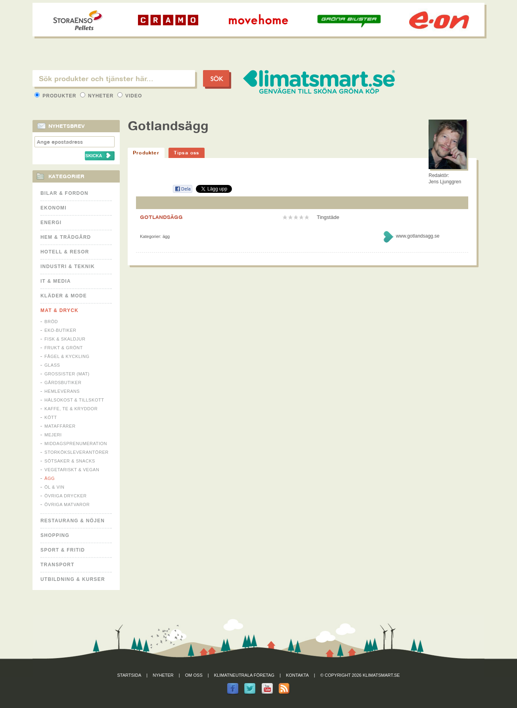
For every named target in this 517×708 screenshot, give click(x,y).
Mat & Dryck (59, 310)
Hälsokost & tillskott (74, 400)
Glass (52, 365)
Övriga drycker (65, 495)
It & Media (55, 281)
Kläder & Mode (63, 296)
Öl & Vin (54, 487)
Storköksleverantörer (76, 452)
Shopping (54, 535)
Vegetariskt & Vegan (71, 469)
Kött (50, 417)
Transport (57, 564)
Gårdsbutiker (62, 382)
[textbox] (114, 78)
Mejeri (53, 434)
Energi (50, 222)
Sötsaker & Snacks (69, 461)
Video (129, 96)
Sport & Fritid (62, 550)
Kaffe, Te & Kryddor (71, 408)
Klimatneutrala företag (244, 675)
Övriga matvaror (67, 504)
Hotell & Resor (64, 252)
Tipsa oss (186, 153)
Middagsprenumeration (75, 443)
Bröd (51, 321)
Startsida (129, 675)
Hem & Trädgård (65, 237)
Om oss (194, 675)
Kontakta (297, 675)
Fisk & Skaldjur (65, 339)
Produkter (56, 96)
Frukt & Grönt (63, 347)
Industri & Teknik (67, 266)
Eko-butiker (60, 330)
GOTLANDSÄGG (161, 217)
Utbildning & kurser (72, 579)
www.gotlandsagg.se (417, 236)
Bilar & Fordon (64, 193)
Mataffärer (59, 426)
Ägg (49, 478)
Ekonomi (53, 208)
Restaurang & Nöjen (72, 520)
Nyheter (97, 96)
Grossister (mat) (67, 373)
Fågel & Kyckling (67, 356)
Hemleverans (62, 391)
